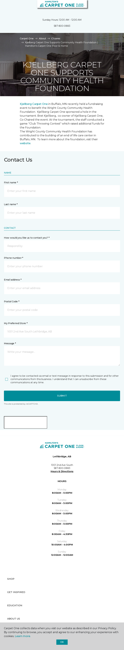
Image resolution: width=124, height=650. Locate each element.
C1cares (55, 38)
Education (14, 605)
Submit (62, 395)
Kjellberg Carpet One (34, 104)
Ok (62, 641)
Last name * (11, 204)
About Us (13, 618)
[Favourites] (115, 7)
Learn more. (23, 636)
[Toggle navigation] (5, 6)
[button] (112, 7)
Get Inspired (16, 592)
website (25, 143)
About (42, 38)
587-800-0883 (62, 25)
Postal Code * (11, 301)
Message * (10, 343)
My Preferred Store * (15, 323)
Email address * (12, 280)
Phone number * (13, 258)
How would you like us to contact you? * (26, 238)
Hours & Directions (62, 471)
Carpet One (27, 38)
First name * (11, 182)
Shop (10, 578)
